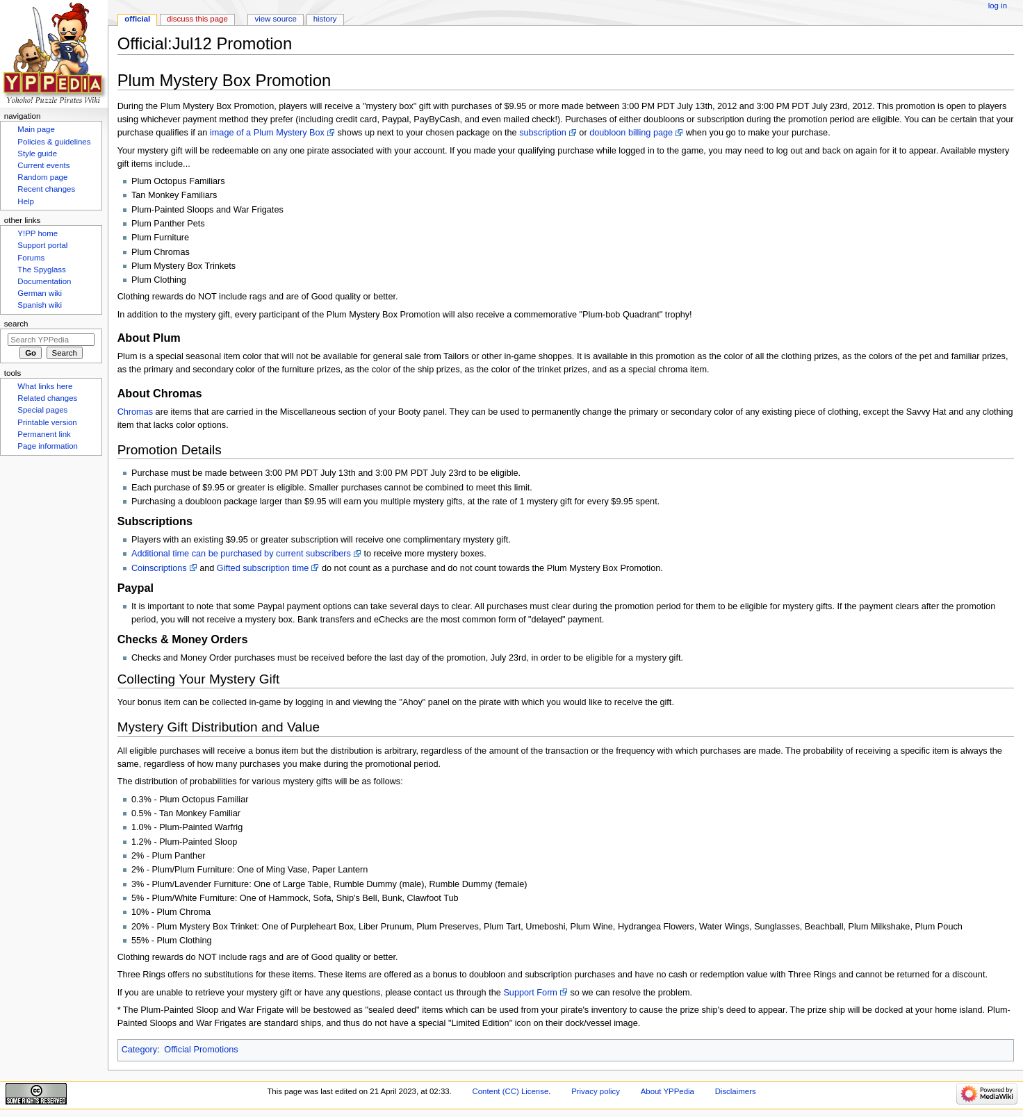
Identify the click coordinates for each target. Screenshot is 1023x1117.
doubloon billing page (631, 133)
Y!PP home (37, 233)
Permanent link (43, 434)
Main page (36, 129)
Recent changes (46, 189)
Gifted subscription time (263, 568)
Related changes (47, 398)
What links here (44, 386)
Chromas (135, 412)
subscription (542, 133)
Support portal (42, 245)
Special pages (42, 410)
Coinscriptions (159, 568)
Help (25, 201)
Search (16, 324)
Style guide (37, 153)
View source (275, 19)
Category (139, 1049)
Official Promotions (201, 1049)
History (325, 19)
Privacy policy (595, 1091)
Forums (30, 258)
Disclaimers (735, 1091)
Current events (43, 165)
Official (137, 19)
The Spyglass (41, 269)
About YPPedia (667, 1091)
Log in (997, 5)
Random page (42, 177)
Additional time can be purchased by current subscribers (241, 553)
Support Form (530, 993)
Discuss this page (197, 19)
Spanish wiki (39, 305)
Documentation (44, 281)
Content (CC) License (510, 1091)
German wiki (39, 293)
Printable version (46, 422)
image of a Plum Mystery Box (267, 133)
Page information (47, 446)
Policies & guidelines (53, 142)
